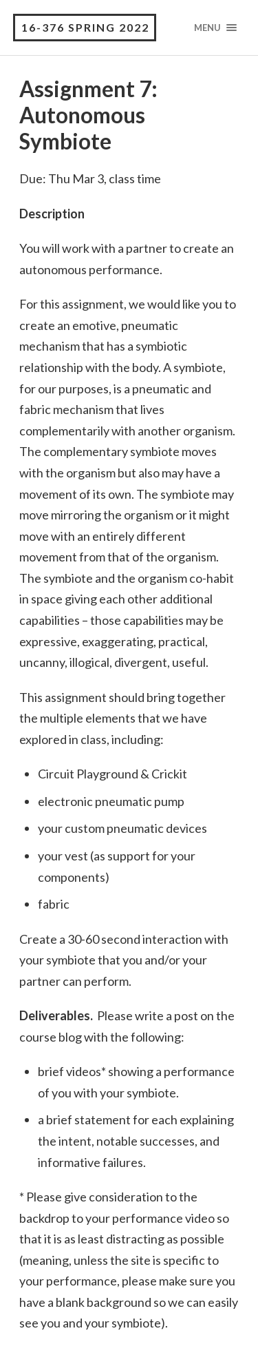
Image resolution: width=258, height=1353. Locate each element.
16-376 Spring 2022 (85, 27)
